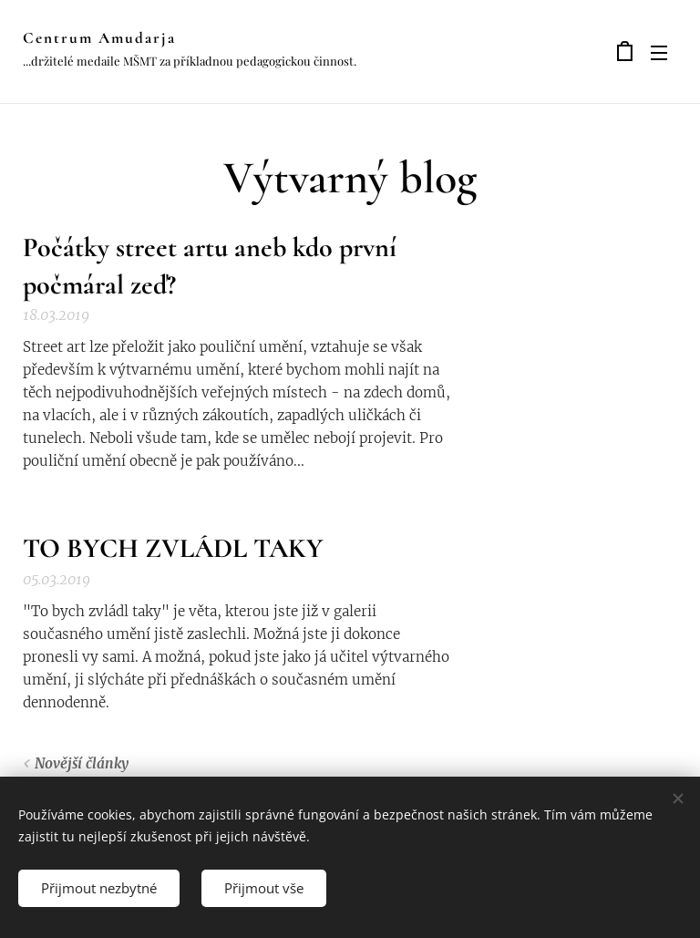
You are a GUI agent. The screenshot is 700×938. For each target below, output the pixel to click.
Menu (659, 53)
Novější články (82, 763)
